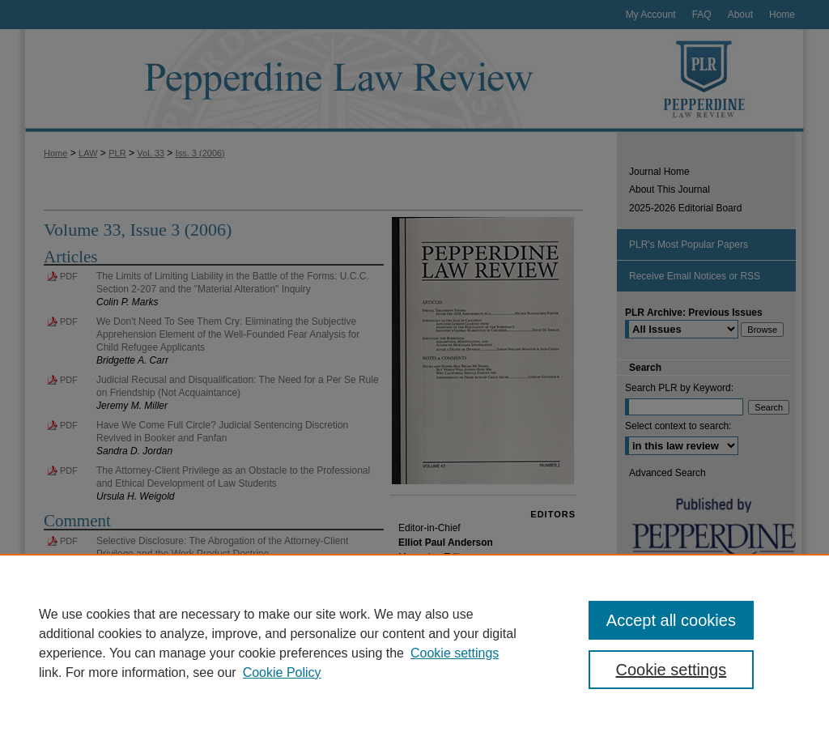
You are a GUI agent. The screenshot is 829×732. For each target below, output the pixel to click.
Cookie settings (454, 653)
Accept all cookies (671, 620)
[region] (414, 643)
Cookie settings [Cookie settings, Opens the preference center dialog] (670, 670)
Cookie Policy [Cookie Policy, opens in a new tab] (282, 672)
